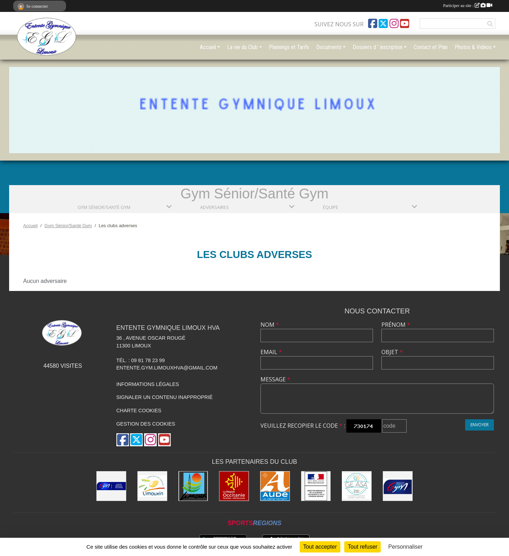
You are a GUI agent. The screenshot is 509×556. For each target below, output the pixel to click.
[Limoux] (193, 486)
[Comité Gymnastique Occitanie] (111, 486)
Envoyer (479, 425)
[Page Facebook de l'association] (372, 23)
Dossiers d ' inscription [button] (377, 47)
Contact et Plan (431, 47)
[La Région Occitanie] (234, 486)
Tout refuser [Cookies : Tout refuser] (362, 547)
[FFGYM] (398, 486)
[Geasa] (357, 486)
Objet (392, 352)
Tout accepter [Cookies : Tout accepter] (320, 547)
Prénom (395, 324)
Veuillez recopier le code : (302, 425)
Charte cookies (138, 410)
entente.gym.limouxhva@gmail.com (167, 368)
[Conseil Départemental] (275, 486)
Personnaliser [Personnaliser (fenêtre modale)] (405, 547)
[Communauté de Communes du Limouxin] (152, 486)
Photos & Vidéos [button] (473, 47)
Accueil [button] (208, 47)
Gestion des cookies (145, 424)
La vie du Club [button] (242, 47)
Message (275, 379)
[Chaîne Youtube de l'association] (404, 23)
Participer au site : (467, 5)
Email (271, 352)
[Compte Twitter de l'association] (383, 23)
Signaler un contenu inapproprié (164, 397)
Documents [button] (328, 47)
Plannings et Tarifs (289, 47)
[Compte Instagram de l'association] (394, 23)
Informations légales (147, 384)
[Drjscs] (316, 486)
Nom (269, 324)
